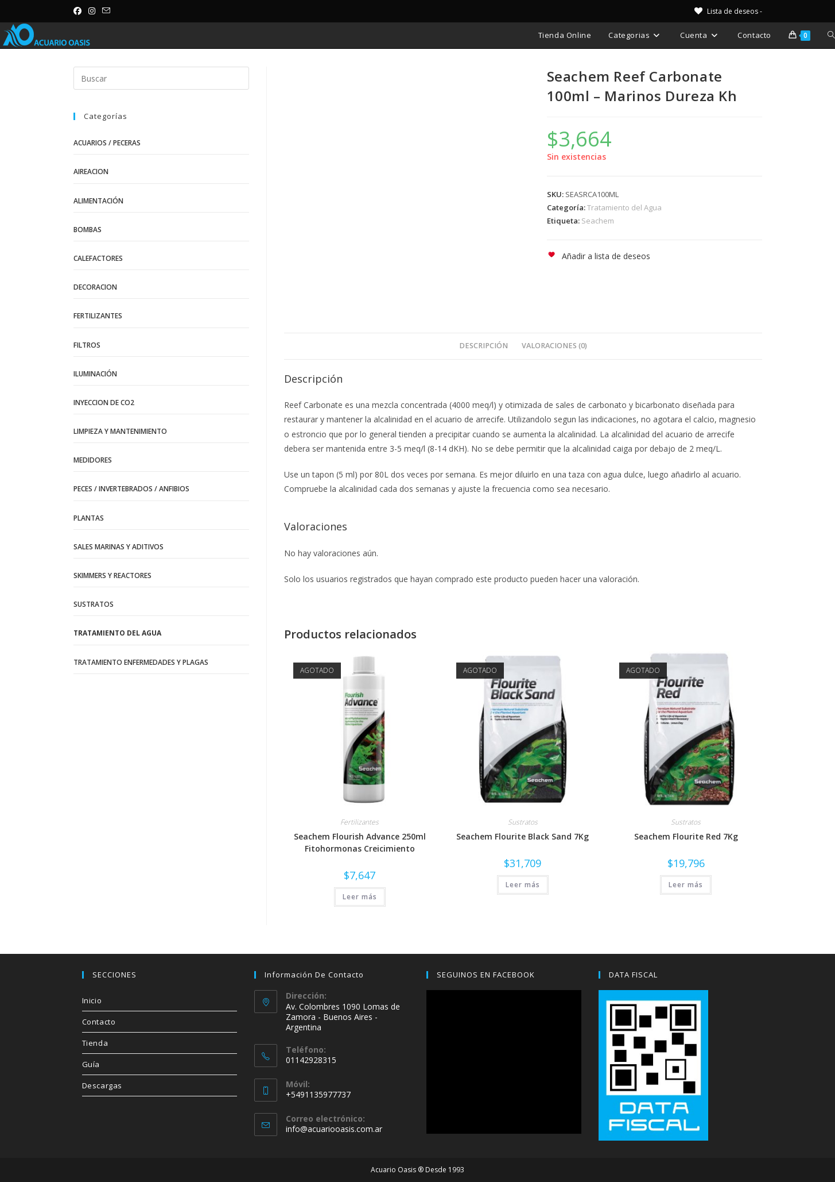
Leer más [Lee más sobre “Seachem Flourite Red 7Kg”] (686, 885)
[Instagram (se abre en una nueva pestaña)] (92, 11)
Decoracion (95, 287)
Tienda (95, 1043)
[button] (598, 256)
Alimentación (98, 201)
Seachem (597, 220)
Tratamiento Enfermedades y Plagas (140, 662)
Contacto (99, 1022)
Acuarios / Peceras (107, 143)
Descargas (102, 1085)
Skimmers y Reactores (112, 575)
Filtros (86, 345)
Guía (91, 1064)
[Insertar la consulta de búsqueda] (161, 78)
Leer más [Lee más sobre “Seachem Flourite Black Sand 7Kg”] (523, 885)
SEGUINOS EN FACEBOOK (486, 974)
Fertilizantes (359, 822)
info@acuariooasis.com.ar (334, 1128)
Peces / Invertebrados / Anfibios (131, 489)
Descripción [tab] (483, 346)
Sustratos (523, 822)
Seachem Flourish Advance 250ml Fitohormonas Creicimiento (360, 842)
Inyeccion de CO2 (103, 402)
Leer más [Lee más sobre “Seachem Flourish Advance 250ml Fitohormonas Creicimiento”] (360, 897)
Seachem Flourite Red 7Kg (686, 836)
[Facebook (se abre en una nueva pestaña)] (79, 11)
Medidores (92, 460)
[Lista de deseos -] (727, 11)
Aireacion (90, 171)
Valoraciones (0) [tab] (554, 346)
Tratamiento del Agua (624, 207)
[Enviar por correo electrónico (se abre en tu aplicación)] (106, 11)
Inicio (92, 1000)
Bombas (87, 229)
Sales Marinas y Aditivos (118, 547)
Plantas (88, 518)
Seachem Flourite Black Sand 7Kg (522, 836)
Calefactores (98, 258)
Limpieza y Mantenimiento (120, 431)
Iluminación (95, 374)
